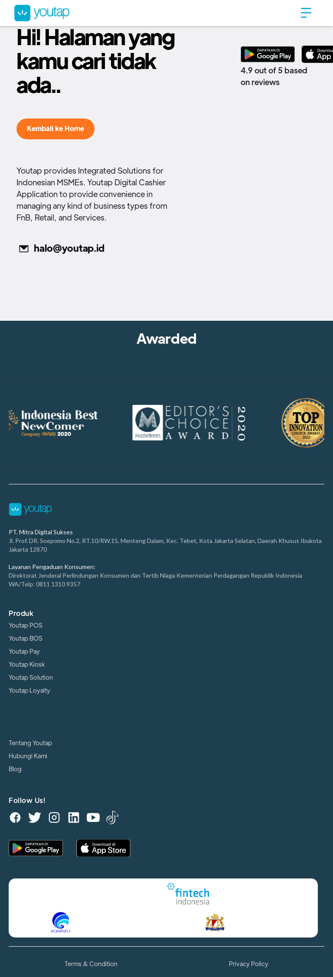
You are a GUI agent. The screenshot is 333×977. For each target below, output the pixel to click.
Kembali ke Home (55, 129)
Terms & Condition (91, 964)
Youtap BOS (25, 638)
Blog (15, 769)
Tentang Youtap (30, 743)
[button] (306, 13)
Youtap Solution (31, 677)
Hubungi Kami (28, 756)
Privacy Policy (248, 964)
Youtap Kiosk (27, 664)
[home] (153, 12)
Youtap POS (25, 625)
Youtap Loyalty (29, 690)
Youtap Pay (24, 651)
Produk (21, 613)
